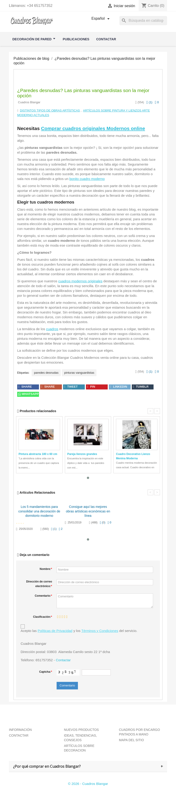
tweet (71, 386)
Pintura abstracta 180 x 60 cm (38, 454)
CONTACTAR (18, 735)
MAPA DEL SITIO (131, 740)
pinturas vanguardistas (79, 372)
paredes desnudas (46, 372)
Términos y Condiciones (99, 631)
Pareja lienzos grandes (82, 454)
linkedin (118, 386)
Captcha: (45, 671)
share (25, 386)
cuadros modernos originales (80, 281)
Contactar (63, 660)
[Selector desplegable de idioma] (101, 19)
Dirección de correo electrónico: (39, 584)
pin (91, 386)
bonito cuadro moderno (87, 179)
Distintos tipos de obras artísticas (50, 110)
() (149, 102)
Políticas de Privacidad (55, 631)
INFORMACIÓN (20, 730)
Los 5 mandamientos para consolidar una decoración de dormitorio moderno (39, 511)
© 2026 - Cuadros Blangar (88, 784)
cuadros (52, 329)
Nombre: (46, 569)
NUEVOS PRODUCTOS (81, 730)
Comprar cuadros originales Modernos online (93, 128)
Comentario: (43, 595)
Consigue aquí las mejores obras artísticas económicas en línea (88, 511)
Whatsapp (28, 394)
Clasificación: (42, 616)
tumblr (140, 386)
